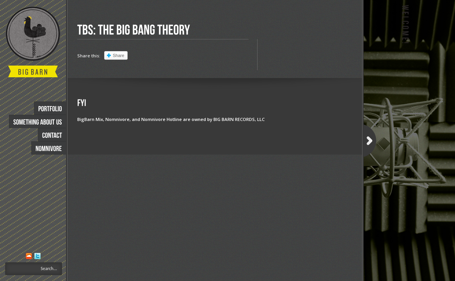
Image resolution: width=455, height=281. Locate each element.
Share (118, 55)
